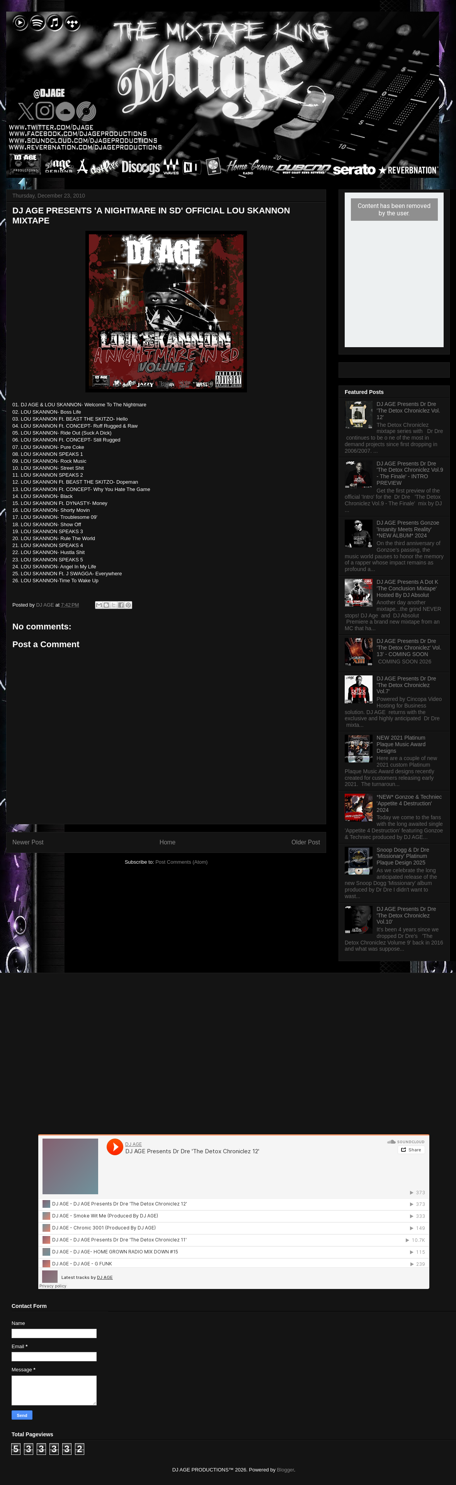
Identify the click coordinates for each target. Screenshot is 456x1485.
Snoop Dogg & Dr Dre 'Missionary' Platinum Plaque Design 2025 (403, 856)
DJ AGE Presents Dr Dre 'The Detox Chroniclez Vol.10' (406, 915)
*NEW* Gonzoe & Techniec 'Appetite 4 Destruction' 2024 (409, 803)
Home (168, 842)
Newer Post (28, 842)
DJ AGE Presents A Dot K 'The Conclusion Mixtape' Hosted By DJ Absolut (408, 588)
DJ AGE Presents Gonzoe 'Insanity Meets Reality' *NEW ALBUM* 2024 (408, 529)
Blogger (285, 1470)
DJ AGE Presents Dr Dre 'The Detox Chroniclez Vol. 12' (409, 410)
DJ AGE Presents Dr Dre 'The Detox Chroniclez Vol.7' (406, 685)
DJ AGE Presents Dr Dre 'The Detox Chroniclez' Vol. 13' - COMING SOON (409, 647)
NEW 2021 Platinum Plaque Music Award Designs (401, 744)
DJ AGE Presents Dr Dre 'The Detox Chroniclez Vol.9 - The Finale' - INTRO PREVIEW (410, 473)
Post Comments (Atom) (181, 862)
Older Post (305, 842)
